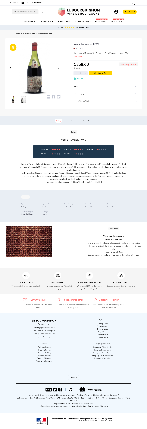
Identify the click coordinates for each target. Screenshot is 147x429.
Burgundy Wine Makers (102, 358)
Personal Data (103, 337)
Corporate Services (44, 350)
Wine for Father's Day (44, 361)
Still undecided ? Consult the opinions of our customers (108, 306)
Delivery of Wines (44, 347)
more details (78, 56)
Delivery (106, 87)
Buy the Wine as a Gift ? (106, 101)
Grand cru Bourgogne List (102, 350)
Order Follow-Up (103, 326)
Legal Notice (102, 331)
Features (72, 120)
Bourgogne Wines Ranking (102, 347)
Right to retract (102, 329)
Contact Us (73, 377)
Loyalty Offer (103, 323)
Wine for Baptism (44, 355)
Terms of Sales (103, 334)
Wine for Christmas (44, 358)
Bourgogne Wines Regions (102, 352)
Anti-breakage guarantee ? (106, 94)
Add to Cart (100, 73)
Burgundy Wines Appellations (102, 355)
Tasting (58, 120)
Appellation (87, 120)
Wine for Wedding (44, 352)
